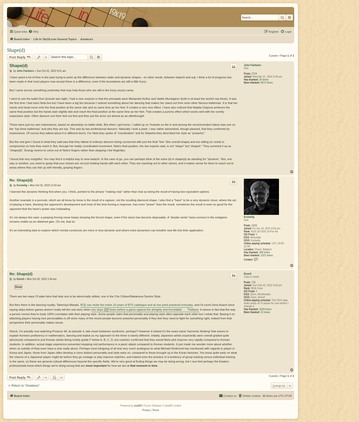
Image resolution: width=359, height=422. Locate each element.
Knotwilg (249, 217)
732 (254, 282)
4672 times (267, 82)
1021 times (267, 255)
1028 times (265, 309)
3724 (254, 73)
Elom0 (247, 273)
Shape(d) (16, 50)
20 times (264, 79)
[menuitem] (33, 32)
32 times (265, 312)
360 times (264, 252)
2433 (254, 225)
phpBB (137, 405)
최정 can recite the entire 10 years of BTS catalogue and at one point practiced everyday (136, 304)
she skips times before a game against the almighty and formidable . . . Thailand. (145, 309)
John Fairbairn (252, 65)
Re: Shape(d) (21, 180)
